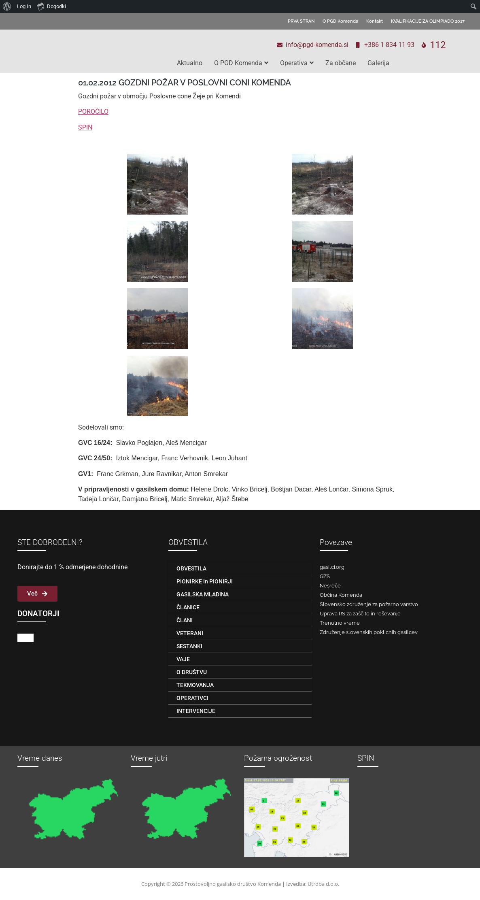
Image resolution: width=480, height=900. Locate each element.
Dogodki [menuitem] (51, 6)
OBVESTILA (191, 568)
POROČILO (93, 111)
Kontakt (374, 21)
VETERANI (189, 633)
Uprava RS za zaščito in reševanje (360, 614)
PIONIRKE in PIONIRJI (204, 581)
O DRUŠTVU (191, 672)
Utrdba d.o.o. (323, 883)
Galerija (378, 63)
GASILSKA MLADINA (202, 594)
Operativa (297, 63)
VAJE (183, 659)
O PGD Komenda (340, 21)
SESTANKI (189, 646)
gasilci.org (332, 567)
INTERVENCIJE (195, 711)
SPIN (85, 127)
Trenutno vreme (340, 623)
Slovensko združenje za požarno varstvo (369, 604)
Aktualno (189, 63)
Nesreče (330, 586)
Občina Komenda (341, 595)
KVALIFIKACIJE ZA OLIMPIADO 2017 (428, 21)
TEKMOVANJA (195, 685)
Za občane (340, 63)
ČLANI (184, 620)
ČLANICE (188, 607)
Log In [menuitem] (24, 6)
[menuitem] (7, 6)
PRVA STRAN (301, 21)
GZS (325, 576)
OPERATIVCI (192, 698)
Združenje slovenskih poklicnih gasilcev (369, 632)
